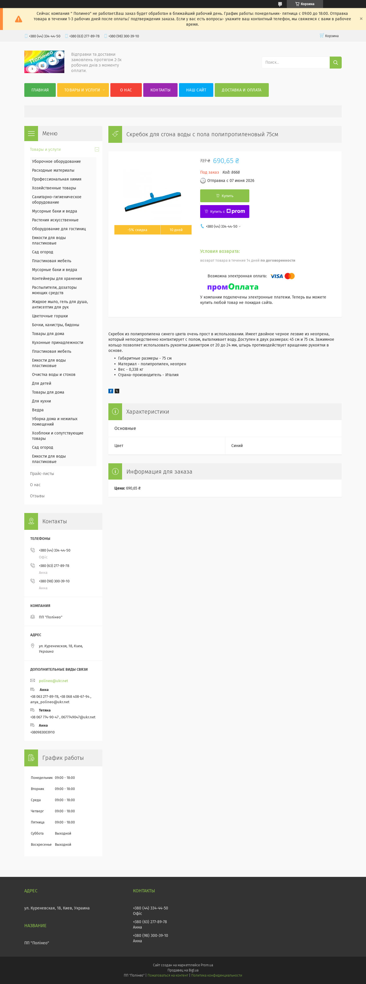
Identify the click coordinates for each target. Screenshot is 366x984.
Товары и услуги (82, 90)
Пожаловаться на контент (168, 975)
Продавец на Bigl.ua (183, 970)
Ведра (38, 410)
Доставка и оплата (241, 90)
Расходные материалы (53, 170)
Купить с (227, 211)
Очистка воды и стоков (53, 374)
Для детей (41, 383)
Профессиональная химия (56, 179)
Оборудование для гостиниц (59, 229)
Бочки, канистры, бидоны (55, 324)
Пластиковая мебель (51, 260)
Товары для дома (48, 333)
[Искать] (336, 63)
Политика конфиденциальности (216, 975)
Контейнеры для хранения (57, 278)
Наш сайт (196, 90)
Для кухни (41, 401)
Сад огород (42, 252)
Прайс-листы (42, 473)
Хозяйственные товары (54, 188)
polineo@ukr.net (53, 681)
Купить (227, 196)
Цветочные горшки (50, 316)
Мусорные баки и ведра (54, 211)
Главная (40, 90)
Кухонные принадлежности (57, 342)
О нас (126, 90)
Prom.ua (207, 965)
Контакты (160, 90)
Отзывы (37, 496)
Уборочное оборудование (56, 161)
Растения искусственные (55, 220)
